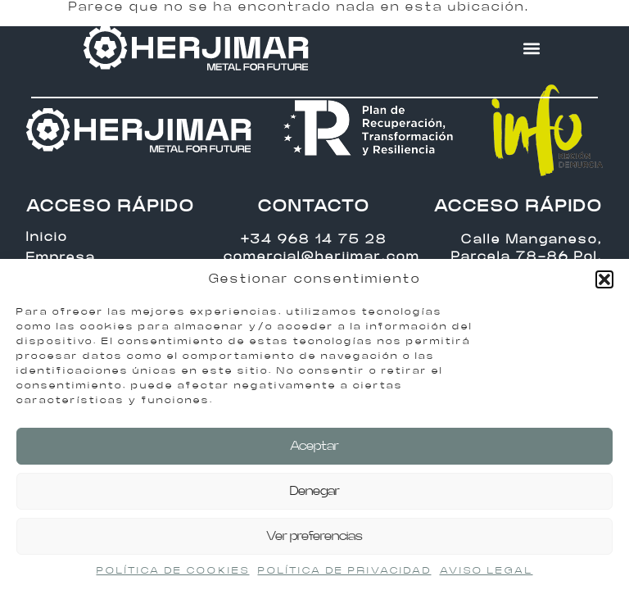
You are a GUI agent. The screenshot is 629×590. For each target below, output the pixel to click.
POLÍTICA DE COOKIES (173, 570)
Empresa (61, 258)
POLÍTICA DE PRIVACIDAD (345, 570)
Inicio (47, 237)
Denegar (315, 491)
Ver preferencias (314, 536)
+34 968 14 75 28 (314, 240)
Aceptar (314, 446)
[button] (604, 279)
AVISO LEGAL (486, 570)
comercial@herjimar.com (322, 257)
